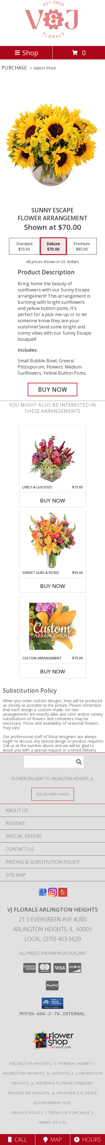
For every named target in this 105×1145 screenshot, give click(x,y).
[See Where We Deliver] (52, 794)
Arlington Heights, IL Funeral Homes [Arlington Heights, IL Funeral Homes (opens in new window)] (50, 1063)
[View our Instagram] (52, 895)
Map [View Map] (52, 1139)
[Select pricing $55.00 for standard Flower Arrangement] (24, 246)
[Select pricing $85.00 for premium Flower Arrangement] (82, 246)
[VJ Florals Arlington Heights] (52, 37)
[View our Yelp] (62, 895)
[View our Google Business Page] (42, 895)
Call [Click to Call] (17, 1139)
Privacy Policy (27, 1112)
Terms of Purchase (69, 1112)
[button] (52, 1003)
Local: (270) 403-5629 (52, 939)
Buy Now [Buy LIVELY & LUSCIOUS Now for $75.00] (52, 500)
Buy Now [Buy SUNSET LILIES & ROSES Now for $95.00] (52, 586)
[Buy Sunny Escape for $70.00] (53, 389)
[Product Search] (54, 761)
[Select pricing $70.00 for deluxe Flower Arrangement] (53, 246)
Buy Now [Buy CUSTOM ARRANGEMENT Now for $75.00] (52, 671)
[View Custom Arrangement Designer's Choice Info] (52, 626)
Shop (26, 52)
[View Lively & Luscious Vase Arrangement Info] (52, 455)
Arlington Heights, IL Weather (42, 1092)
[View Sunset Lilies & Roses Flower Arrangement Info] (52, 540)
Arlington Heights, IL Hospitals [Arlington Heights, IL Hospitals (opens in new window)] (38, 1073)
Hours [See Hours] (87, 1139)
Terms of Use (52, 1122)
